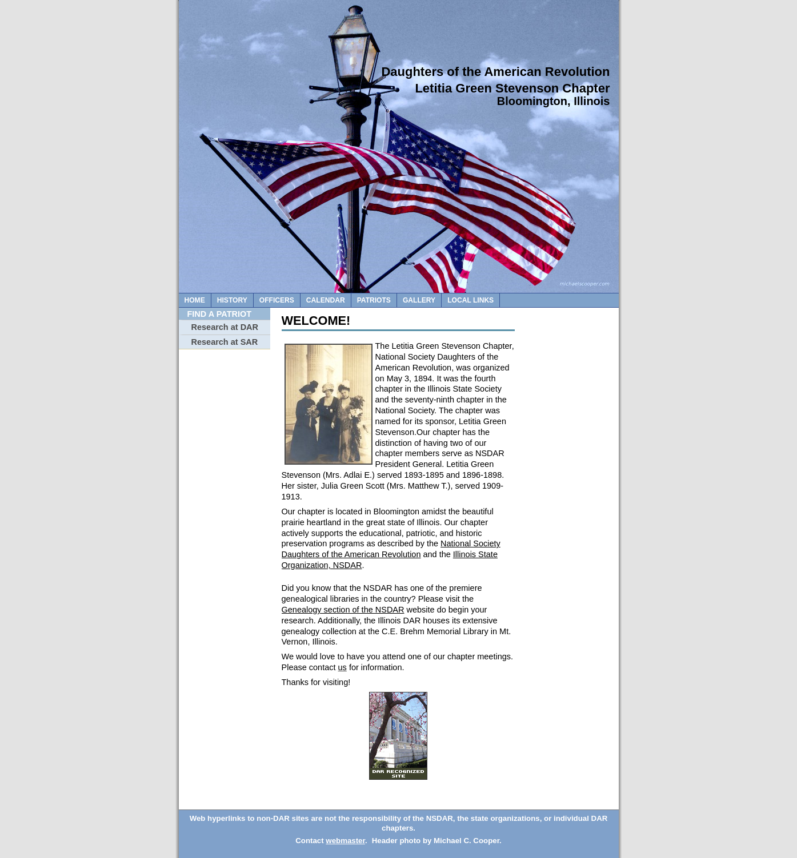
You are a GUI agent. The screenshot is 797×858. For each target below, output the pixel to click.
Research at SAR (224, 342)
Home (195, 300)
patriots (374, 300)
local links (470, 300)
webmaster (345, 840)
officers (276, 300)
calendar (325, 300)
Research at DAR (225, 327)
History (232, 300)
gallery (419, 300)
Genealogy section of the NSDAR (343, 609)
